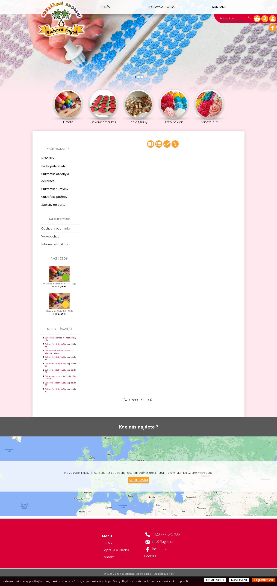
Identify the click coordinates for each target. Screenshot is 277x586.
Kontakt (219, 7)
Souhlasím (138, 480)
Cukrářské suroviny (54, 189)
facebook (159, 548)
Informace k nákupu (55, 244)
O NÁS (105, 7)
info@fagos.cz (162, 541)
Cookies (150, 556)
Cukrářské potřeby (54, 197)
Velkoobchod (50, 236)
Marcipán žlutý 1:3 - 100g (59, 311)
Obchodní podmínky (55, 228)
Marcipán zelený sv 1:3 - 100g (59, 283)
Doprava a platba (160, 7)
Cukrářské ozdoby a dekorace (55, 177)
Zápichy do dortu (53, 205)
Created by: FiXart (164, 573)
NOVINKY (47, 158)
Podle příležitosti (53, 166)
